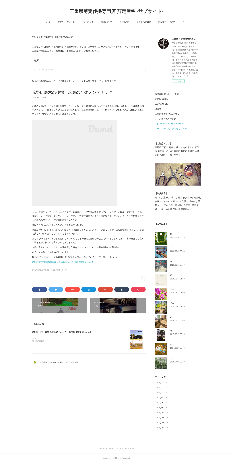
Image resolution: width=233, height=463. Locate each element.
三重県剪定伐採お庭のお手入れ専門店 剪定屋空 (59, 362)
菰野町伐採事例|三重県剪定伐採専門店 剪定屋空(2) (49, 270)
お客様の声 (124, 22)
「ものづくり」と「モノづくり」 (184, 248)
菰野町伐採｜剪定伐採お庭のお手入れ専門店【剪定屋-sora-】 (62, 332)
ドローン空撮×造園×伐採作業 (182, 303)
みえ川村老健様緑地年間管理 (182, 317)
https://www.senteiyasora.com (169, 123)
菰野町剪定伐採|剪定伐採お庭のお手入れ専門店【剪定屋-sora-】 (63, 262)
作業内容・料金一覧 (66, 22)
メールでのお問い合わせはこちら (171, 128)
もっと (185, 22)
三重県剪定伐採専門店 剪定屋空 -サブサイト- (116, 11)
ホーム (47, 22)
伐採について (106, 22)
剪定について (87, 22)
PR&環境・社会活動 (166, 22)
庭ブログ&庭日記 (144, 22)
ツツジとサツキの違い (179, 289)
